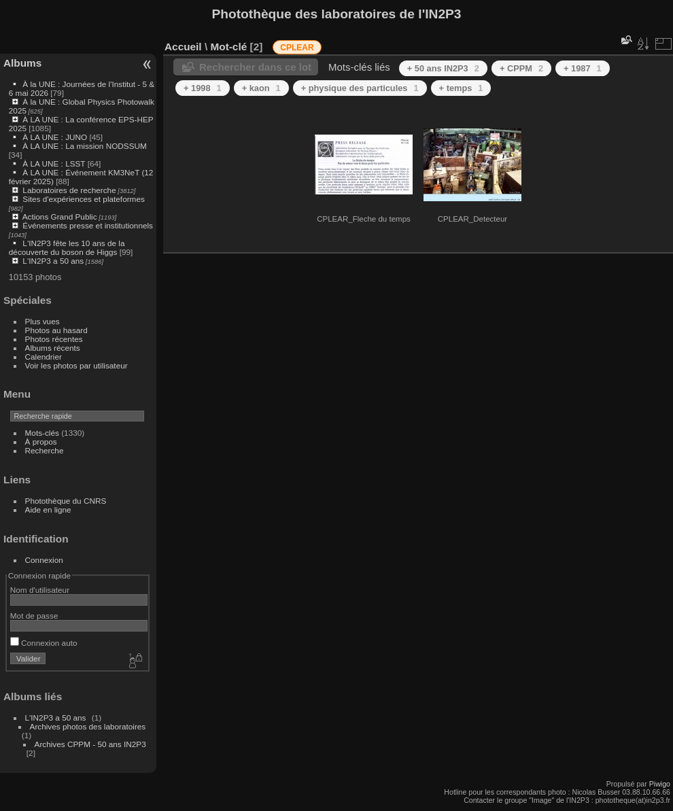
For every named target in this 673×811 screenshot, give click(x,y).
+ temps (461, 88)
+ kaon (261, 88)
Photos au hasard (56, 330)
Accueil (183, 46)
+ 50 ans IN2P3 (443, 68)
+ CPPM (521, 68)
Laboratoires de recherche (69, 190)
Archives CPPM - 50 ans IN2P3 (90, 744)
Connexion (44, 559)
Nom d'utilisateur (39, 589)
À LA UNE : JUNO (55, 137)
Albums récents (52, 347)
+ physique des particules (360, 88)
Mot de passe (34, 615)
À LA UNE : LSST (53, 163)
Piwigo (659, 784)
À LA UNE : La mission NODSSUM (84, 145)
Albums (22, 63)
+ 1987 (583, 68)
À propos (41, 441)
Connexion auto (43, 642)
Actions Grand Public (59, 216)
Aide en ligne (48, 509)
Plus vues (42, 321)
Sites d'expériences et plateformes (83, 198)
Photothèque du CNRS (66, 500)
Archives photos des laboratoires (88, 726)
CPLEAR (296, 47)
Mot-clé (228, 46)
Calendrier (43, 356)
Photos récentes (54, 338)
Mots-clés (42, 432)
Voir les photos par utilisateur (76, 365)
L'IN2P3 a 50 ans (53, 260)
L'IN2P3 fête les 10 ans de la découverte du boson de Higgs (67, 247)
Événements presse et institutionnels (87, 225)
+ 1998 (203, 88)
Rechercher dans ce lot (255, 67)
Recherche (44, 450)
